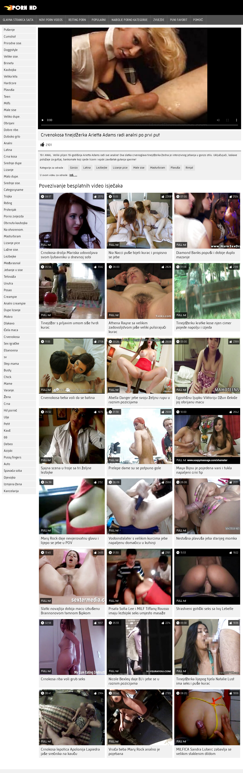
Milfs (7, 103)
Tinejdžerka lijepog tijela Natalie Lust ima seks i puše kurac (205, 681)
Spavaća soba (13, 471)
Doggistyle (11, 50)
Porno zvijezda (14, 216)
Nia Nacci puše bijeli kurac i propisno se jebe (138, 255)
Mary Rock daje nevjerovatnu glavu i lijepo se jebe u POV (70, 540)
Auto (7, 464)
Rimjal (189, 167)
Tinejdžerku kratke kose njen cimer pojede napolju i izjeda (203, 325)
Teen (7, 96)
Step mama (11, 363)
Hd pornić (10, 410)
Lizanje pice (12, 243)
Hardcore (10, 83)
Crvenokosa (12, 337)
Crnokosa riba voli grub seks (63, 679)
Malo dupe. (11, 176)
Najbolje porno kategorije (130, 20)
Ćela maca (11, 330)
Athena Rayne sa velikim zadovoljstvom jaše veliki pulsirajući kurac (137, 327)
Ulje (6, 417)
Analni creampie (15, 303)
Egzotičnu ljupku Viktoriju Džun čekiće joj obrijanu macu (206, 400)
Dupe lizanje (12, 310)
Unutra (8, 283)
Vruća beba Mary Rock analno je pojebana (134, 751)
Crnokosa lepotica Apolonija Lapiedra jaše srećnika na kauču (70, 751)
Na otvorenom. (14, 230)
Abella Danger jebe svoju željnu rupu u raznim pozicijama (139, 400)
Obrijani (9, 123)
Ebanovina (11, 350)
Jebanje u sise (13, 270)
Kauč (7, 430)
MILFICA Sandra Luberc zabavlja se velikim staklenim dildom (203, 751)
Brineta (8, 63)
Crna (7, 404)
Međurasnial (12, 263)
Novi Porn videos (50, 20)
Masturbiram (12, 236)
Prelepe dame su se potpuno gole (135, 468)
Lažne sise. (11, 249)
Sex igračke (11, 343)
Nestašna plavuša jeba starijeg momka (206, 538)
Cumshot (10, 36)
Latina (8, 150)
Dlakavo (9, 323)
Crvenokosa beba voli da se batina (68, 398)
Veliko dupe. (12, 116)
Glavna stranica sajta (18, 20)
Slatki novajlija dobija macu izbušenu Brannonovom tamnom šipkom (70, 611)
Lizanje (8, 170)
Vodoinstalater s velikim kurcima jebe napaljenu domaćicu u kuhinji (138, 540)
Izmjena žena (13, 484)
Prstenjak (10, 210)
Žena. (7, 397)
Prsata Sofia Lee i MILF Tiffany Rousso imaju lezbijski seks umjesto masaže (139, 611)
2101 (49, 145)
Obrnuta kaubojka (15, 223)
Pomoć (198, 20)
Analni (8, 143)
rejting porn (77, 20)
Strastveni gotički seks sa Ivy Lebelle (204, 609)
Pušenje (9, 30)
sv (5, 357)
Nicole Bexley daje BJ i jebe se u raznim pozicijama (134, 681)
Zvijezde (158, 20)
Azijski (8, 451)
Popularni (99, 20)
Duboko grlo (12, 136)
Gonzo (74, 167)
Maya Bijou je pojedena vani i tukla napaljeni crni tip (204, 470)
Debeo (8, 444)
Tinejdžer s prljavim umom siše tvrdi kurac (70, 325)
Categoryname (13, 190)
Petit (7, 424)
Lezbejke (10, 256)
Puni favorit (178, 20)
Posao (8, 290)
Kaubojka (10, 70)
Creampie (10, 297)
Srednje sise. (12, 183)
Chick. (8, 377)
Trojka (8, 196)
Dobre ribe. (11, 130)
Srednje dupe (13, 163)
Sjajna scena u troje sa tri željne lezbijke (66, 470)
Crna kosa (10, 156)
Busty (7, 370)
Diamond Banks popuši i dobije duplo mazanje (205, 255)
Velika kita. (11, 76)
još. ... (73, 175)
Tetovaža (10, 276)
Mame (8, 383)
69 (5, 437)
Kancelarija (11, 491)
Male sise (10, 110)
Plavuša (9, 90)
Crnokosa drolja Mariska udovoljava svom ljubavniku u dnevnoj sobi (69, 255)
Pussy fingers (12, 457)
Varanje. (9, 390)
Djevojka (9, 477)
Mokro (8, 317)
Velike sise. (11, 56)
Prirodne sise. (13, 43)
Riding (8, 203)
